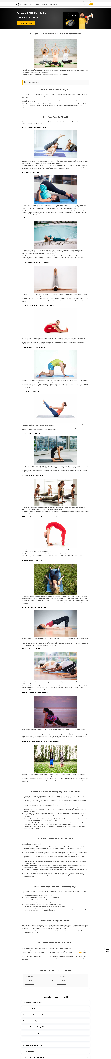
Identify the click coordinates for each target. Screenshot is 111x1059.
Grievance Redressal (20, 1)
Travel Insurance (29, 984)
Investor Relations (29, 1)
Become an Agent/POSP (39, 1)
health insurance (78, 952)
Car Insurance (29, 976)
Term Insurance (61, 980)
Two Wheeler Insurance (63, 976)
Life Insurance (29, 980)
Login (92, 4)
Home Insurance (61, 984)
